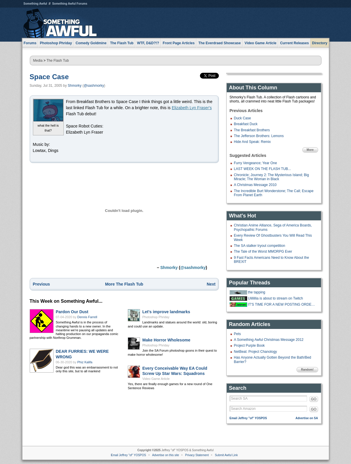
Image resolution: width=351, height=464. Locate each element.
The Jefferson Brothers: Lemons (259, 136)
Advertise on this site (165, 455)
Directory (319, 43)
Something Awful (35, 3)
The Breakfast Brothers (252, 130)
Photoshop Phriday (155, 317)
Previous (41, 284)
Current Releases (294, 43)
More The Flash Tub (124, 284)
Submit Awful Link (226, 455)
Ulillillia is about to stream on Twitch (275, 298)
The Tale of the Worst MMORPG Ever (263, 251)
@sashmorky (94, 86)
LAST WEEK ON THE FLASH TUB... (262, 169)
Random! (307, 369)
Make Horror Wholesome (166, 340)
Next (211, 284)
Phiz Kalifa (85, 362)
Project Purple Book (249, 345)
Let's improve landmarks (166, 311)
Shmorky (74, 86)
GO (314, 399)
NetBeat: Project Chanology (255, 352)
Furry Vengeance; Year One (255, 163)
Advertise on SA (306, 418)
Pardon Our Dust (72, 311)
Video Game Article (156, 378)
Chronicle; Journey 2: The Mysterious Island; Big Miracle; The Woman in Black (271, 177)
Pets (237, 334)
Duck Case (242, 118)
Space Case (49, 77)
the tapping (256, 292)
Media (38, 61)
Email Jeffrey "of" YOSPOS (248, 418)
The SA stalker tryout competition (259, 246)
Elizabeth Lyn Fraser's (192, 107)
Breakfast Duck (246, 124)
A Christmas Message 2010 (255, 185)
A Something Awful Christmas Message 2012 (269, 340)
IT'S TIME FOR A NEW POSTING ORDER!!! (282, 304)
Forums (30, 43)
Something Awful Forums (69, 3)
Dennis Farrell (87, 317)
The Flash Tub (58, 61)
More (310, 149)
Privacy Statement (197, 455)
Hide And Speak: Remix (252, 142)
